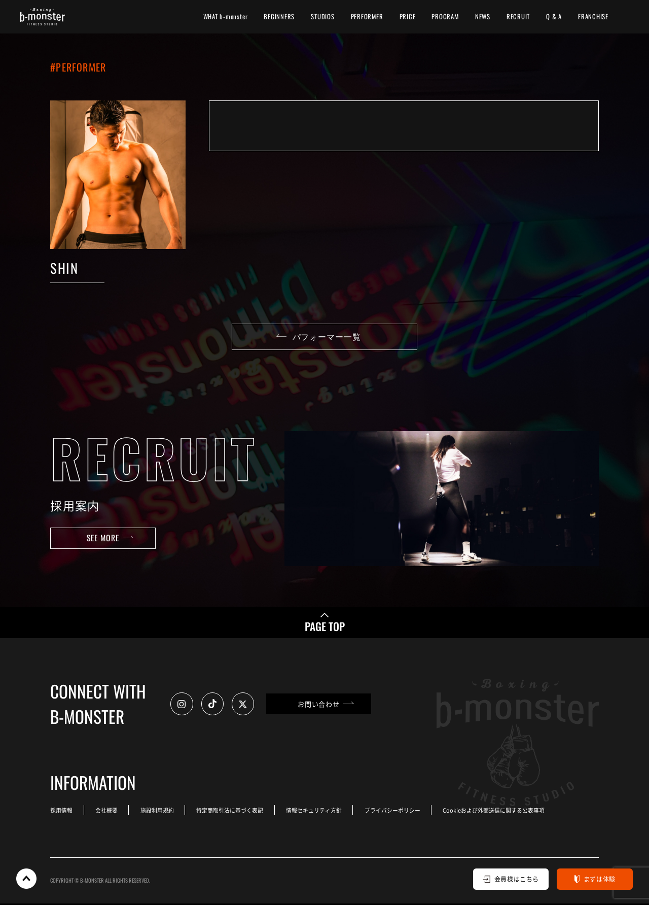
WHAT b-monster (225, 16)
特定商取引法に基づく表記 (234, 812)
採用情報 (61, 812)
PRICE (408, 16)
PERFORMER (367, 16)
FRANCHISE (593, 16)
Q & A (554, 16)
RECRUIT (518, 16)
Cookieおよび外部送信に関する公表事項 (503, 812)
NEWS (482, 16)
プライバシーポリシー (400, 812)
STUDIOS (322, 16)
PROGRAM (444, 16)
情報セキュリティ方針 (320, 812)
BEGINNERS (279, 16)
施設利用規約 (160, 812)
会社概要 (108, 812)
